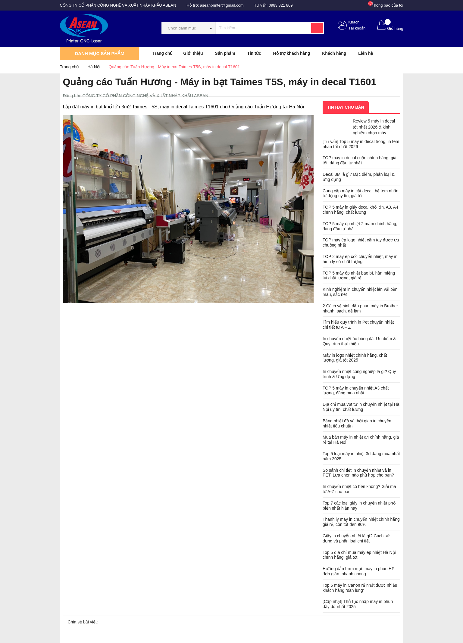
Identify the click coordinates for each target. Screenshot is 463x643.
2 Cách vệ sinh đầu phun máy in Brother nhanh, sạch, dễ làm (360, 308)
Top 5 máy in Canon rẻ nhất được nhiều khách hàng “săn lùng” (360, 588)
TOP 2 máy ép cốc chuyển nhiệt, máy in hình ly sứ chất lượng (360, 259)
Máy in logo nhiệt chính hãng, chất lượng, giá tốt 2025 (355, 358)
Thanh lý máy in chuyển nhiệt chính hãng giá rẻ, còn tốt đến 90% (361, 522)
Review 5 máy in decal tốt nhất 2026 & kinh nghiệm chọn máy (374, 127)
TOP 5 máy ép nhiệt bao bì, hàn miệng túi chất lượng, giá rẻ (359, 276)
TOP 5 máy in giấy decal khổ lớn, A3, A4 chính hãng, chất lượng (360, 210)
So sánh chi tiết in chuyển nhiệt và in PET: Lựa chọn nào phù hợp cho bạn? (358, 473)
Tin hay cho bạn (345, 107)
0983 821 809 (281, 5)
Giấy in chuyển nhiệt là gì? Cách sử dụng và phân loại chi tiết (356, 538)
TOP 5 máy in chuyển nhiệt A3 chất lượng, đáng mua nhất (356, 391)
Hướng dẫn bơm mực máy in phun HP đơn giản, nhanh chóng (358, 571)
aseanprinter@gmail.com (222, 5)
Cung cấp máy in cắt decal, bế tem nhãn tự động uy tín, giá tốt (360, 193)
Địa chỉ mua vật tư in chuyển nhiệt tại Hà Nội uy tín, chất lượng (361, 407)
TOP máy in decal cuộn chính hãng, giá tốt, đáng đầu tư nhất (359, 160)
